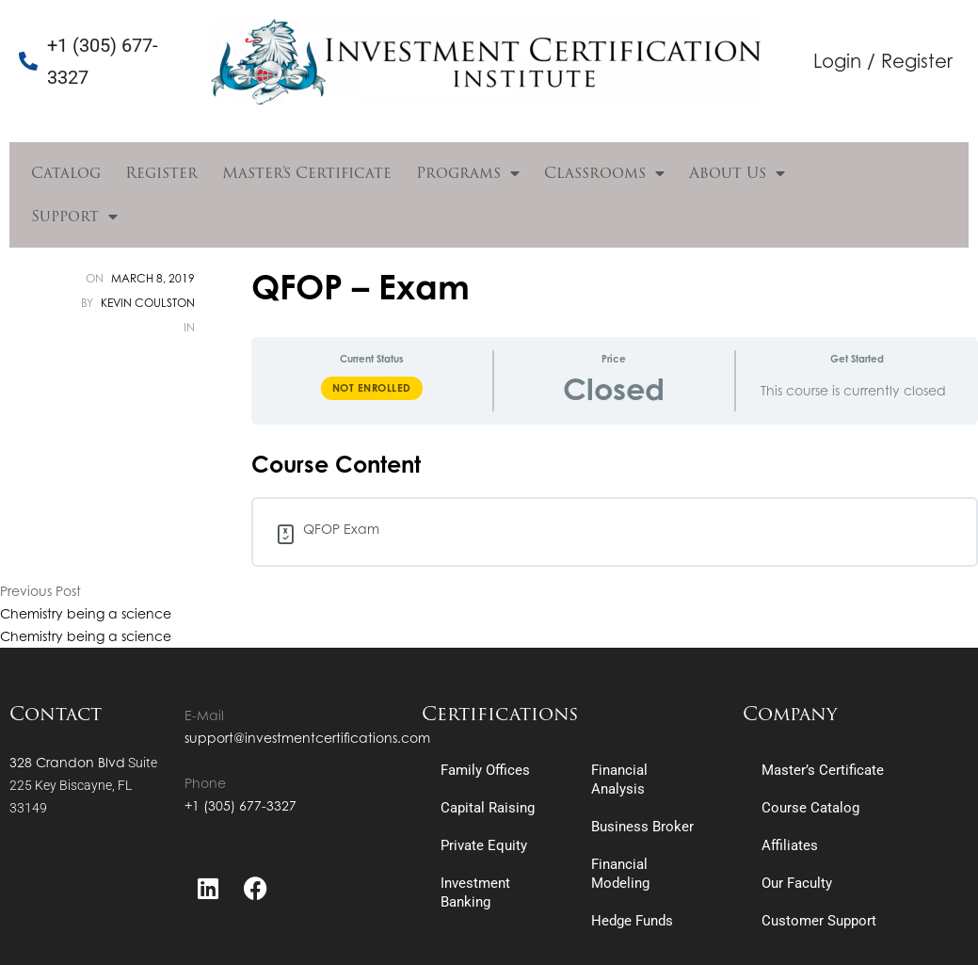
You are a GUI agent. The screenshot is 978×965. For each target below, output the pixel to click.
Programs (468, 173)
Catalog (66, 173)
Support (74, 216)
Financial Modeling (620, 874)
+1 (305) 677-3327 (240, 805)
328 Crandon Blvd (67, 762)
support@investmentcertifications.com (307, 738)
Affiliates (790, 845)
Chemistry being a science (85, 613)
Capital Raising (488, 807)
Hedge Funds (632, 920)
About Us (737, 173)
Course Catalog (810, 807)
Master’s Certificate (307, 173)
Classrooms (604, 173)
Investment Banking (475, 892)
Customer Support (819, 920)
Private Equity (484, 845)
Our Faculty (797, 883)
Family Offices (485, 770)
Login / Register (883, 60)
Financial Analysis (619, 779)
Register (161, 173)
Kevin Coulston (148, 303)
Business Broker (642, 826)
